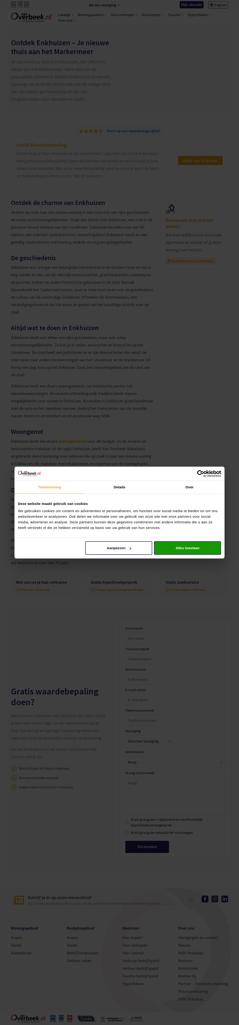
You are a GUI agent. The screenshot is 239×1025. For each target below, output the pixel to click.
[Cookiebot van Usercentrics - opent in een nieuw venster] (200, 473)
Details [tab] (119, 487)
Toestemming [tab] (49, 487)
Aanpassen (119, 548)
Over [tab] (190, 487)
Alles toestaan (188, 548)
